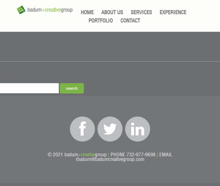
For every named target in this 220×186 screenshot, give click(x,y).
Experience (173, 12)
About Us (112, 12)
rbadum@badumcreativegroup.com (110, 159)
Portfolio (100, 21)
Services (141, 12)
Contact (130, 21)
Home (87, 12)
